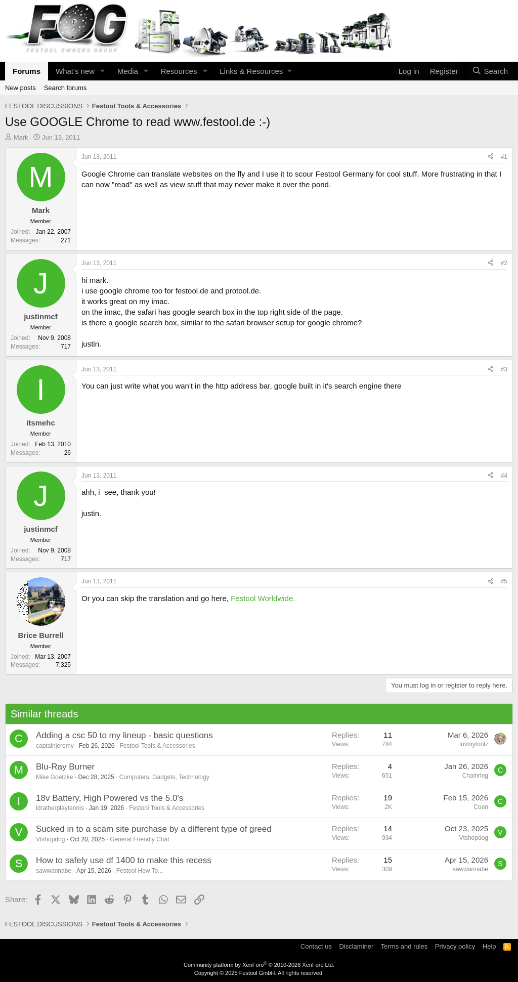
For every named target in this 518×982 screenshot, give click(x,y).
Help (489, 946)
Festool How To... (139, 870)
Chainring (475, 775)
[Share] (490, 157)
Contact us (316, 946)
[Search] (490, 71)
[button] (103, 71)
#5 (504, 581)
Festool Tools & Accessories (157, 745)
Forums (26, 71)
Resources (179, 71)
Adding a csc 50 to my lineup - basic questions (124, 735)
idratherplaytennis (60, 808)
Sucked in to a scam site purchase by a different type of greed (154, 829)
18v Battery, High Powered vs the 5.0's (109, 798)
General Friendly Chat (139, 839)
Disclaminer (356, 946)
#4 (504, 475)
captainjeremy (55, 745)
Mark (21, 137)
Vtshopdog (50, 839)
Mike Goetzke (54, 777)
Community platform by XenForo (259, 965)
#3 (504, 369)
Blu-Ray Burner (65, 767)
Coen (480, 806)
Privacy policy (455, 946)
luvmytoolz (473, 744)
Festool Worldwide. (263, 598)
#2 (504, 263)
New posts (20, 88)
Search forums (65, 88)
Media (127, 71)
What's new (75, 71)
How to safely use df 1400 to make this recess (123, 860)
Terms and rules (404, 946)
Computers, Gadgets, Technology (164, 777)
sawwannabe (53, 870)
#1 (504, 156)
